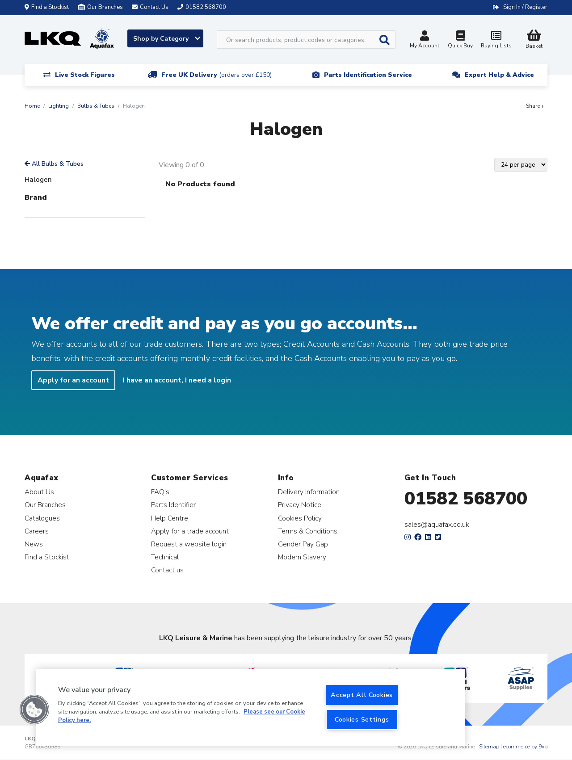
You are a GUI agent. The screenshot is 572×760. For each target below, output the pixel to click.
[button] (34, 709)
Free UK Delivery (216, 75)
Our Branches (100, 7)
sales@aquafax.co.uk (436, 524)
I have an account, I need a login (177, 380)
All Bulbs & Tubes (54, 164)
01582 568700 (465, 499)
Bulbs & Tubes (95, 105)
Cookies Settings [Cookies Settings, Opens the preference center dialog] (362, 719)
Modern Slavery (302, 557)
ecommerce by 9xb (525, 746)
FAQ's (160, 491)
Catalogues (42, 518)
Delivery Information (309, 491)
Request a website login (189, 544)
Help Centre (169, 518)
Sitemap (489, 746)
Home (32, 105)
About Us (39, 491)
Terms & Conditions (307, 531)
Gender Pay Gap (303, 544)
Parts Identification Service (368, 75)
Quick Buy (460, 40)
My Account (424, 40)
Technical (165, 557)
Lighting (58, 105)
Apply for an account (73, 380)
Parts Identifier (173, 504)
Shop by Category (166, 38)
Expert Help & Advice (499, 75)
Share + (535, 105)
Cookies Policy (300, 518)
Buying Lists (496, 40)
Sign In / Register (525, 7)
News (34, 544)
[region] (250, 707)
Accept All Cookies (362, 694)
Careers (37, 531)
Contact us (167, 570)
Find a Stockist (47, 7)
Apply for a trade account (190, 531)
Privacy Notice (299, 504)
